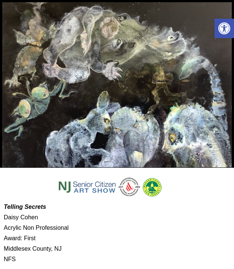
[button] (224, 28)
